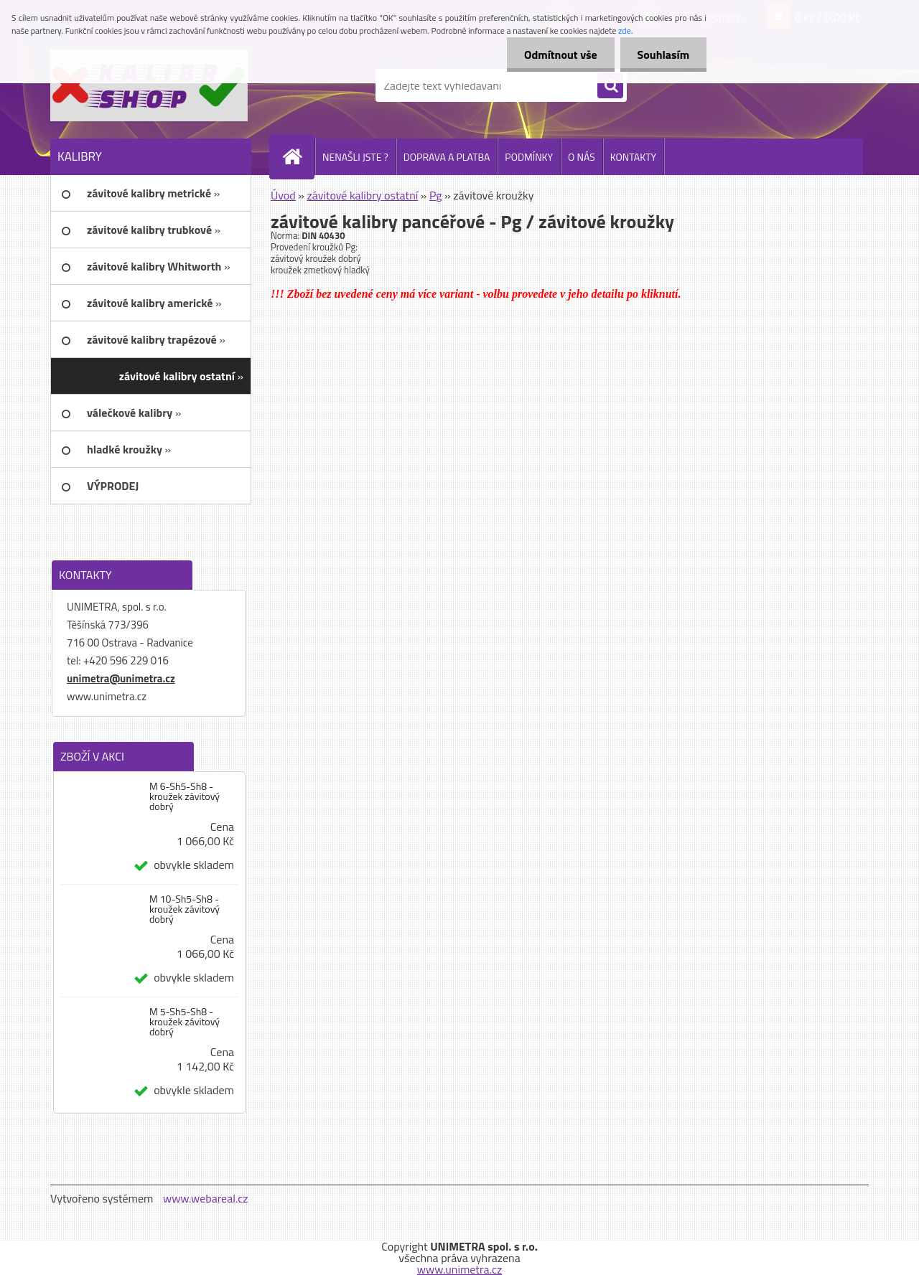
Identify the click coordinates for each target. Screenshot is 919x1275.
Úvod (283, 195)
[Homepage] (297, 156)
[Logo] (149, 85)
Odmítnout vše (558, 54)
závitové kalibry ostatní (362, 195)
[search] (610, 86)
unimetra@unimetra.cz (121, 678)
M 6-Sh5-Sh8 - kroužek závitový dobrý (184, 796)
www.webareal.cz (205, 1198)
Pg (435, 195)
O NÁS (581, 156)
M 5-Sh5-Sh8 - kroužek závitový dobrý (184, 1022)
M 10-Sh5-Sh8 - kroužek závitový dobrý (184, 909)
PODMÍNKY (529, 156)
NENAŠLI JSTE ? (355, 156)
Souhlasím (662, 54)
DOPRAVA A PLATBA (446, 156)
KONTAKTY (633, 156)
